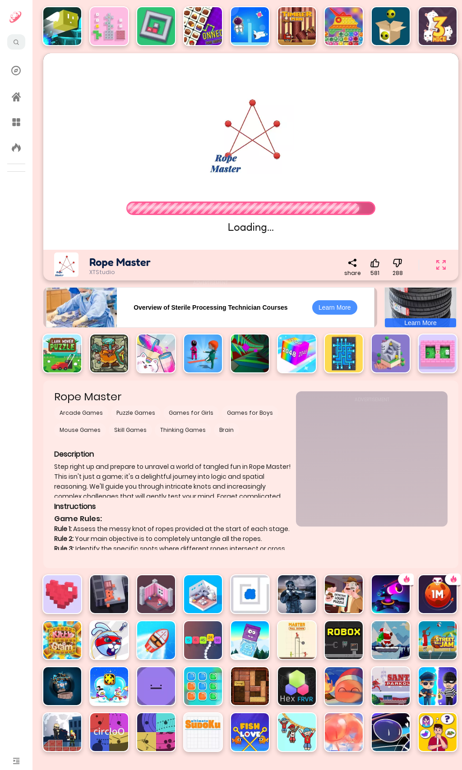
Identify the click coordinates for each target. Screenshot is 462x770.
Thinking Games (183, 430)
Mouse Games (80, 430)
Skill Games (130, 430)
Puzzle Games (135, 413)
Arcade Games (81, 413)
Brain (226, 430)
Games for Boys (250, 413)
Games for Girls (191, 413)
